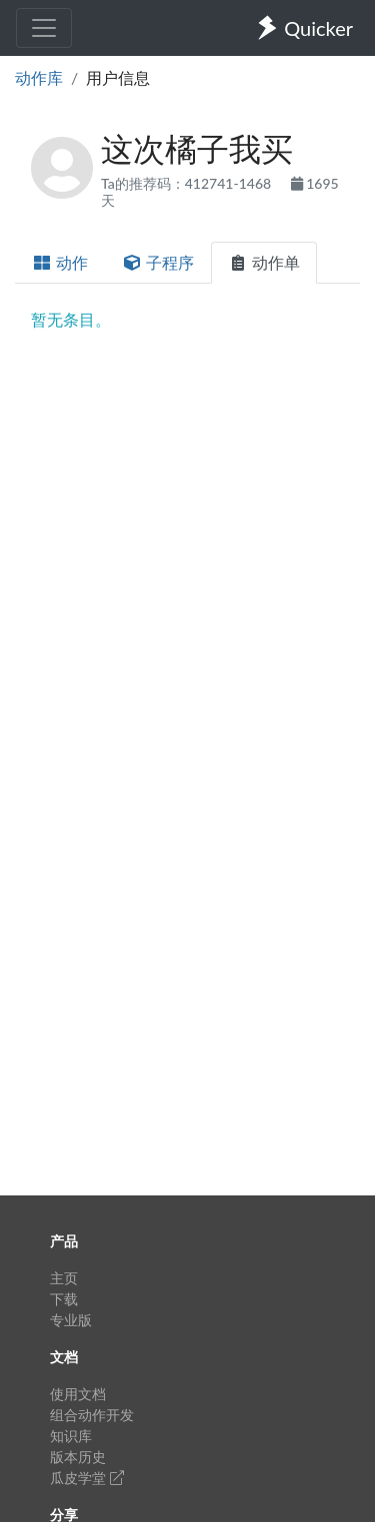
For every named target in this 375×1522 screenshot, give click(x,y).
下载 (64, 1298)
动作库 (39, 77)
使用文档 (78, 1393)
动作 (60, 262)
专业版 (71, 1319)
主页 (64, 1277)
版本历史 (78, 1456)
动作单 (264, 262)
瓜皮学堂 (87, 1477)
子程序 (158, 262)
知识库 (71, 1435)
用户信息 (118, 77)
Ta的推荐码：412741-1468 (188, 183)
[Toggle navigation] (44, 28)
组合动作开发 (92, 1414)
